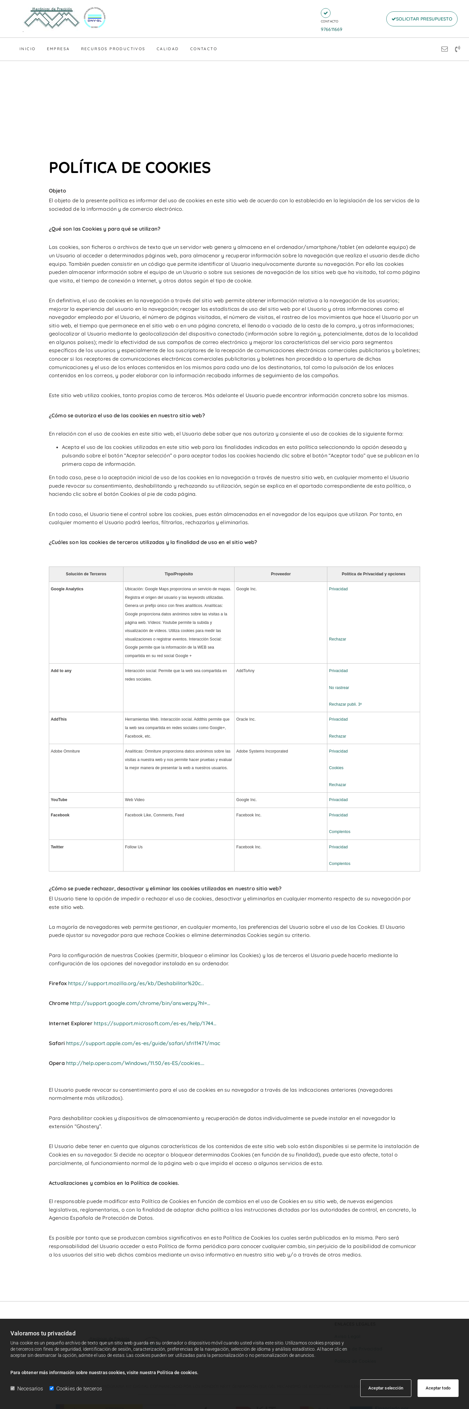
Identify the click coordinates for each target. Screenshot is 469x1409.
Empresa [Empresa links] (58, 48)
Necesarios (26, 1389)
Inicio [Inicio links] (28, 48)
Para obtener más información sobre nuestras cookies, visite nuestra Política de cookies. (104, 1372)
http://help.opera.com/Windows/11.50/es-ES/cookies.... (135, 1063)
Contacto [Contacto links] (203, 48)
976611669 (331, 29)
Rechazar (337, 639)
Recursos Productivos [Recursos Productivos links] (113, 48)
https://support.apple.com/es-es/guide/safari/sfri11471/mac (143, 1043)
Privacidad (338, 589)
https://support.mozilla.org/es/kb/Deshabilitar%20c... (136, 983)
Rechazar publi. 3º (345, 704)
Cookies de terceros (76, 1389)
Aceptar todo (438, 1388)
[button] (326, 13)
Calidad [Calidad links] (168, 48)
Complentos (339, 831)
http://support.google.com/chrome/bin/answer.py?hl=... (140, 1003)
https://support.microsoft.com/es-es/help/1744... (155, 1023)
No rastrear (339, 687)
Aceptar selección (385, 1388)
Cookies (336, 768)
